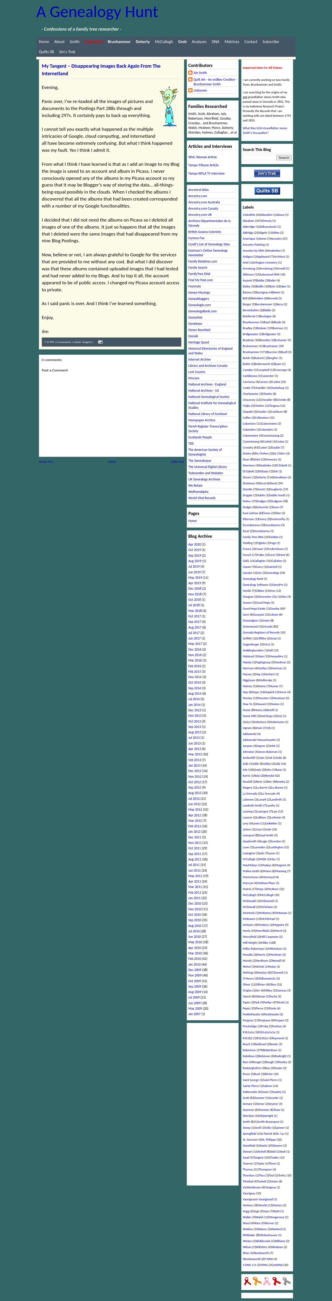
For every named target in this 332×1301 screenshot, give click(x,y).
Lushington (276, 847)
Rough (270, 1062)
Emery (262, 519)
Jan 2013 (194, 765)
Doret (273, 483)
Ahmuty (267, 221)
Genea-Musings (199, 292)
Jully (277, 764)
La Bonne (277, 787)
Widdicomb (263, 1241)
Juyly (258, 770)
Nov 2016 (195, 655)
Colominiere (269, 423)
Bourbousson (251, 322)
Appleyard (263, 256)
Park (256, 1002)
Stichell (261, 1151)
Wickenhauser (268, 1235)
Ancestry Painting (254, 244)
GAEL (246, 561)
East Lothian (250, 513)
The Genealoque (199, 460)
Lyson (271, 853)
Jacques (248, 746)
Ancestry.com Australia (204, 202)
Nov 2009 (195, 975)
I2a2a (246, 722)
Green (266, 620)
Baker (282, 286)
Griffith (247, 638)
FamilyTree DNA (199, 274)
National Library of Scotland (207, 414)
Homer (274, 686)
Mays (260, 889)
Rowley (282, 1062)
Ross (245, 1062)
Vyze (266, 1211)
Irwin (259, 728)
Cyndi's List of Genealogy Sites (209, 244)
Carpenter (267, 376)
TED (191, 443)
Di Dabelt (281, 465)
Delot (256, 459)
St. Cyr (280, 1133)
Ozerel (247, 996)
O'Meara (248, 978)
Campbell (263, 370)
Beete (276, 292)
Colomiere (249, 423)
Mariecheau (250, 877)
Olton (272, 984)
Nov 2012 (195, 776)
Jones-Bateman (268, 752)
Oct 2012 (194, 782)
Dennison (249, 465)
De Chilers (279, 453)
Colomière (249, 429)
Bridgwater (269, 334)
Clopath (248, 412)
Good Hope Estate (254, 608)
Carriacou (249, 382)
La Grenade (268, 793)
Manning (280, 871)
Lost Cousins (196, 372)
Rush (257, 1074)
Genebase (195, 323)
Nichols (259, 966)
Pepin (246, 1008)
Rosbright (281, 1056)
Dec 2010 (194, 903)
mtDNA (278, 1265)
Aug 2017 (194, 627)
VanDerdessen (252, 1187)
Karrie (246, 775)
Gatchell (272, 567)
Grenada (267, 626)
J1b (268, 728)
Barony (247, 292)
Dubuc (247, 501)
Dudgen (262, 501)
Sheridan (248, 1116)
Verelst (263, 1205)
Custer (263, 447)
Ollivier (260, 984)
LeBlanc (261, 817)
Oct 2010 (194, 914)
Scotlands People (200, 437)
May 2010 (195, 942)
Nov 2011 (195, 843)
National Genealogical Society (208, 397)
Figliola (261, 543)
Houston (263, 698)
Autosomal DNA (270, 274)
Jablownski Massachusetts (259, 740)
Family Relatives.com (202, 261)
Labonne (248, 799)
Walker (247, 1217)
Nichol (247, 966)
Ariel (246, 262)
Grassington (250, 620)
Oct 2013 (194, 721)
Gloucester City (267, 596)
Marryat (248, 883)
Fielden (274, 537)
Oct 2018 (194, 599)
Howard (261, 704)
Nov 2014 (195, 677)
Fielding (248, 543)
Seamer (260, 1098)
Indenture (260, 722)
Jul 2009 (194, 997)
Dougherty (275, 489)
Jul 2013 (194, 737)
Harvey (247, 674)
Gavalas (247, 573)
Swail (246, 1157)
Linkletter (271, 823)
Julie (279, 758)
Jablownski (250, 734)
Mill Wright (250, 943)
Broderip (248, 340)
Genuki (193, 336)
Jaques (261, 746)
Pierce (259, 1008)
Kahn (268, 770)
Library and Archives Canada (207, 365)
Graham (273, 614)
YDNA (264, 1265)
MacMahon (250, 865)
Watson (262, 1229)
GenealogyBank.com (202, 311)
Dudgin (247, 507)
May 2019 (195, 577)
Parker (268, 1002)
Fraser (259, 549)
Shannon (263, 1110)
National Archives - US (203, 390)
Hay (258, 674)
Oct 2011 (194, 848)
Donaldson (280, 477)
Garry (259, 567)
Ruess (246, 1074)
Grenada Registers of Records (261, 632)
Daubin (275, 447)
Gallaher (276, 561)
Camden (248, 370)
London (276, 841)
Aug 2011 (194, 859)
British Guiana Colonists (204, 232)
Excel (246, 531)
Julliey (267, 764)
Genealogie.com (199, 305)
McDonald (249, 901)
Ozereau (281, 990)
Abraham (248, 221)
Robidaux (248, 1056)
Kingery (247, 787)
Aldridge (248, 233)
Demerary (271, 459)
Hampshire (276, 656)
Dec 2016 (194, 649)
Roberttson (270, 1050)
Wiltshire (261, 1247)
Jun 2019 (194, 572)
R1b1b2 (247, 1038)
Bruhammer (250, 346)
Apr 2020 (194, 544)
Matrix (247, 889)
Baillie (260, 286)
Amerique (249, 238)
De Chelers (262, 453)
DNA (215, 41)
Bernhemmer (263, 304)
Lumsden (259, 847)
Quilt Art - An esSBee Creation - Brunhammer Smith (215, 81)
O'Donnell (277, 972)
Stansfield (249, 1145)
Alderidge (249, 227)
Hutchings (266, 716)
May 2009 (195, 1008)
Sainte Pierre (251, 1086)
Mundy (247, 960)
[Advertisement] (209, 1103)
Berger (247, 304)
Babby (260, 280)
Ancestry (276, 238)
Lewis (256, 823)
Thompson (265, 1169)
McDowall (249, 907)
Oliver (246, 984)
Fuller (260, 555)
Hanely (247, 662)
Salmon (267, 1086)
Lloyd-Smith (266, 835)
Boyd (267, 322)
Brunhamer (271, 346)
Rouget (257, 1062)
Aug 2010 (194, 926)
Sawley (277, 1092)
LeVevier (275, 817)
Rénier (269, 1074)
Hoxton (275, 704)
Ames (262, 238)
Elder (277, 513)
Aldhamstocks (268, 227)
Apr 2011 (194, 881)
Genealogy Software (255, 585)
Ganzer (247, 567)
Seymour (248, 1110)
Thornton (248, 1175)
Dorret (261, 489)
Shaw (276, 1110)
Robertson (249, 1050)
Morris (261, 954)
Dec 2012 (194, 771)
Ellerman (248, 519)
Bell (245, 298)
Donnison (249, 483)
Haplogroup (263, 662)
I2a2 (279, 716)
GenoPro (277, 585)
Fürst (282, 555)
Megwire (278, 925)
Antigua (248, 256)
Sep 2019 (194, 555)
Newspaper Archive (201, 420)
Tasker (275, 1157)
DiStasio (263, 471)
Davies (247, 453)
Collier (247, 417)
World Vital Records (202, 498)
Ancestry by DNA (253, 250)
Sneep (247, 1128)
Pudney (277, 1026)
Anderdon (274, 250)
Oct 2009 (194, 981)
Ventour (248, 1205)
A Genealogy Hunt (97, 11)
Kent (259, 781)
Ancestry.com (197, 196)
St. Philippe (269, 1139)
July (245, 770)
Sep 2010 (194, 920)
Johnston (248, 752)
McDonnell (267, 901)
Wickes (247, 1241)
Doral (262, 483)
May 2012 (195, 809)
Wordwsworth (252, 1259)
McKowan (281, 913)
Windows (277, 1247)
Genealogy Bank (253, 579)
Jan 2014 (194, 705)
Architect (279, 256)
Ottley (268, 990)
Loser (246, 847)
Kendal (270, 775)
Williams (279, 1241)
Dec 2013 (194, 710)
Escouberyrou (251, 525)
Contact (250, 41)
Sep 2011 (194, 854)
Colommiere (250, 435)
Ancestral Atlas (198, 190)
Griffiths (261, 638)
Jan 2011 (194, 898)
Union (274, 1181)
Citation (259, 406)
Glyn (284, 596)
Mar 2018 (195, 611)
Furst (271, 555)
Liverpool (248, 835)
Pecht (281, 1002)
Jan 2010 (194, 964)
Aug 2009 (194, 992)
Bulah (246, 358)
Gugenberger (251, 644)
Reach (246, 1044)
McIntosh (249, 913)
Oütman (260, 996)
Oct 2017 (194, 616)
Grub (273, 638)
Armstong (249, 268)
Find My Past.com (200, 280)
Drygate (248, 495)
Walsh (260, 1217)
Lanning (248, 811)
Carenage (281, 370)
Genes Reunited (199, 330)
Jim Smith (200, 73)
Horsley (247, 698)
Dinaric (247, 477)
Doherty (261, 477)
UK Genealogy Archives (204, 479)
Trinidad (248, 1181)
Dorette (247, 489)
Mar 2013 (195, 754)
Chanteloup (277, 388)
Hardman (280, 662)
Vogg (246, 1211)
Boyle (277, 322)
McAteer (273, 889)
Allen (276, 233)
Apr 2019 (194, 583)
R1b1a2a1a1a (266, 1032)
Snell (258, 1128)
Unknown (200, 90)
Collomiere (262, 417)
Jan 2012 (194, 831)
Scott (246, 1098)
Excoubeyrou (261, 531)
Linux (258, 829)
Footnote (194, 286)
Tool (271, 1175)
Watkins (248, 1229)
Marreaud (268, 877)
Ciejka (246, 406)
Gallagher (260, 561)
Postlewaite (271, 1014)
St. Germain (250, 1139)
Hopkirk (269, 692)
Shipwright (266, 1116)
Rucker (278, 1068)
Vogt (256, 1211)
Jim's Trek (67, 51)
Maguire (280, 865)
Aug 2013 (194, 732)
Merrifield (262, 931)
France (247, 549)
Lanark (262, 799)
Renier (274, 1044)
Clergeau (274, 406)
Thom (272, 1163)
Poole (272, 1008)
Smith (75, 41)
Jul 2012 (194, 798)
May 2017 (195, 644)
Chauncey (249, 400)
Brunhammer (251, 352)
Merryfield (249, 937)
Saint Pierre (270, 1080)
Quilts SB (46, 51)
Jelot (272, 746)
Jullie (256, 764)
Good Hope (263, 602)
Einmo (266, 513)
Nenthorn (262, 960)
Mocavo (193, 378)
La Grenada (250, 793)
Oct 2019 (194, 550)
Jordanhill (249, 758)
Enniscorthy (277, 519)
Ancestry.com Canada (203, 208)
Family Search (197, 267)
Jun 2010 (194, 936)
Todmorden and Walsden (205, 473)
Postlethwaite (251, 1014)
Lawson (247, 817)
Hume (246, 710)
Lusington (249, 853)
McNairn (248, 925)
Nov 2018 (195, 594)
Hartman (276, 668)
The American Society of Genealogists (205, 452)
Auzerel (247, 280)
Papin (246, 1002)
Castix (246, 388)
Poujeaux (265, 1020)
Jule (261, 758)
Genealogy (272, 573)
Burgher (273, 358)
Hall (270, 650)
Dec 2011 (194, 837)
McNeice (263, 925)
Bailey (246, 286)
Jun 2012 (194, 804)
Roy (267, 1068)
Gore (246, 614)
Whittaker (249, 1235)
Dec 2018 (194, 588)
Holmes (247, 686)
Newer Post (46, 462)
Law (274, 811)
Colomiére (266, 429)
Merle (246, 931)
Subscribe (271, 41)
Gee (259, 573)
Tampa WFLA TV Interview (206, 173)
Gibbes (259, 591)
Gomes (247, 602)
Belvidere (258, 298)
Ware (257, 1223)
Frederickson (275, 549)
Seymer (273, 1104)
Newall (276, 960)
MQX (263, 859)
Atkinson (248, 274)
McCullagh (249, 895)
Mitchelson (275, 949)
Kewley (280, 781)
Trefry (282, 1175)
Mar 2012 (195, 820)
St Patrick (266, 1133)
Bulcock (259, 358)
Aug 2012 (194, 793)
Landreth (276, 799)
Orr (258, 990)
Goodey (275, 608)
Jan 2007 (194, 1014)
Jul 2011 (194, 865)
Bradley (247, 328)
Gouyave (258, 614)
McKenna (265, 913)
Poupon (279, 1020)
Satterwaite (250, 1092)
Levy (245, 823)
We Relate (195, 485)
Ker (270, 781)
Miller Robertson (253, 949)
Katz (257, 775)
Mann (267, 871)
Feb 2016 (194, 666)
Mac (273, 859)
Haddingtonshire (253, 650)
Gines (271, 591)
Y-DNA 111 (249, 1265)
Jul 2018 (194, 605)
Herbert (270, 674)
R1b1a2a (248, 1032)
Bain (272, 286)
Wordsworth (261, 1253)
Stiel (272, 1151)
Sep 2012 (194, 787)
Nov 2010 (195, 909)
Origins (247, 990)
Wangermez (276, 1217)
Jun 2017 (194, 638)
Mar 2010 (195, 953)
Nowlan (262, 972)
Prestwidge (250, 1026)
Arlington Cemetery (265, 262)
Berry (279, 304)
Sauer (265, 1092)
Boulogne (266, 316)
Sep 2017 (194, 621)
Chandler (260, 388)
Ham (261, 656)
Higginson (249, 680)
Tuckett (261, 1181)
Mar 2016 (195, 660)
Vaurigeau (249, 1193)
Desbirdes (265, 465)
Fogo (273, 543)
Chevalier (267, 400)
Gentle (247, 591)
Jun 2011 (194, 870)
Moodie (248, 954)
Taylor (260, 1163)
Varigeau (270, 1187)
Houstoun (279, 698)
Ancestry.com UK (200, 214)
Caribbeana (250, 376)
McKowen (249, 919)
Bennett (273, 298)
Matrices (232, 41)
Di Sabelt (248, 471)
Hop (245, 692)
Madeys (266, 865)
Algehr (263, 233)
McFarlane (266, 907)
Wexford (276, 1229)
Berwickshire (251, 310)
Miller (264, 943)
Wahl (276, 1211)
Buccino (272, 352)
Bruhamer (280, 340)
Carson (263, 382)
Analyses (199, 41)
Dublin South (277, 495)
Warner (269, 1223)
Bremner (277, 328)
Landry (271, 805)
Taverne (248, 1163)
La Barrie (262, 787)
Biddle (267, 310)
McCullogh (164, 41)
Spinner (280, 1128)
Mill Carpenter (269, 937)
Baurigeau (262, 292)
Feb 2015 (194, 671)
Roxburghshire (252, 1068)
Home (44, 41)
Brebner (262, 328)
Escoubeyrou (272, 525)
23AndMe (249, 215)
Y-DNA (269, 1259)
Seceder (274, 1098)
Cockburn (277, 412)
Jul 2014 (194, 699)
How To (247, 704)
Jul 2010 (194, 931)
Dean (246, 459)
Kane (279, 770)
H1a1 (267, 644)
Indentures (277, 722)
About (59, 41)
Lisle (268, 829)
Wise (246, 1253)
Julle (245, 764)
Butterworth (262, 364)
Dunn (275, 507)
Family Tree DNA (253, 537)
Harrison (248, 668)
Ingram (247, 728)
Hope (255, 692)
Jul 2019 (194, 566)
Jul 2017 (194, 633)
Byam (277, 364)
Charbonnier (251, 394)
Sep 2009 (194, 986)
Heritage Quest (198, 342)
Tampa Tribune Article (203, 165)
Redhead (260, 1044)
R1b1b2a (262, 1038)
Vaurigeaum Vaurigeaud (258, 1199)
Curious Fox (196, 238)
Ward (246, 1223)
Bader (272, 280)
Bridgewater (250, 334)
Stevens (278, 1145)
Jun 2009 (194, 1003)
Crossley (248, 447)
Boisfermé (249, 316)
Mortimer (275, 954)
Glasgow (248, 596)
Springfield (249, 1133)
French (247, 555)
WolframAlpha (198, 492)
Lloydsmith (250, 841)
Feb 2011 (194, 892)
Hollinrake (265, 680)
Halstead (248, 656)
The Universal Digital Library (207, 467)
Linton (247, 829)
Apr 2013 (194, 749)
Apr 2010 (194, 948)
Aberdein (267, 215)
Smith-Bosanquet (268, 1122)
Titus (262, 1175)
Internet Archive (199, 359)
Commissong (251, 441)
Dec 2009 (194, 970)
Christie (281, 400)
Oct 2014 (194, 682)
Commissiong (270, 435)
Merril (278, 931)
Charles (267, 394)
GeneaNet (195, 317)
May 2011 (195, 876)
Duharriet (262, 507)
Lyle (261, 853)
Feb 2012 (194, 826)
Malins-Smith (251, 871)
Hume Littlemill (264, 710)
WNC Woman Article (202, 157)
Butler (247, 364)
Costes (280, 441)
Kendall (247, 781)
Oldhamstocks (267, 978)
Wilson (247, 1247)
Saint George (251, 1080)
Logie (264, 841)
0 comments (64, 342)
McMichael (268, 919)
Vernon (277, 1205)
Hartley (262, 668)
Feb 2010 (194, 958)
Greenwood (250, 626)
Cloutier (262, 412)
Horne (283, 692)
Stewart (248, 1151)
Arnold (281, 268)
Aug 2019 (194, 561)
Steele (263, 1145)
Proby (264, 1026)
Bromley (265, 340)
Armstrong (266, 268)
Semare (247, 1104)
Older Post (177, 462)
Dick (275, 471)
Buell (284, 352)
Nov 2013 (195, 715)
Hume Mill (249, 716)
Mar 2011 (195, 887)
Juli (270, 758)
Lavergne (262, 811)
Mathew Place (266, 883)
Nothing (248, 972)
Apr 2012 (194, 815)
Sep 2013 (194, 727)
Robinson (264, 1056)
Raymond (278, 1038)
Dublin (261, 495)
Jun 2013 (194, 743)
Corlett (267, 441)
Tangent (86, 342)
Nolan (272, 966)
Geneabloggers (198, 299)
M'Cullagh (249, 859)
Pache (273, 996)
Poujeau (248, 1020)
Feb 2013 (194, 760)
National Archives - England (207, 384)
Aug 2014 (194, 693)
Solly (268, 1128)
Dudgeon (276, 501)
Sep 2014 (194, 688)
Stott (283, 1151)
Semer (261, 1104)
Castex (276, 382)
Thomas (248, 1169)
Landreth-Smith (252, 805)
